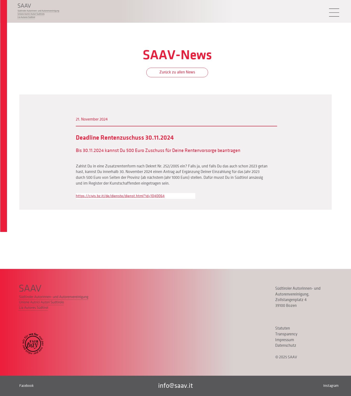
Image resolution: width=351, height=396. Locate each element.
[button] (334, 12)
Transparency (286, 334)
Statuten (282, 328)
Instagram (330, 386)
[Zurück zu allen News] (177, 72)
